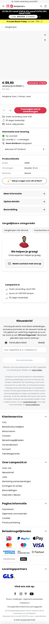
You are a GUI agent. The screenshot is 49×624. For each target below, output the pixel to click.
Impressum (8, 509)
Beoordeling (10, 209)
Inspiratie (7, 494)
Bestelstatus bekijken (13, 426)
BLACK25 (23, 17)
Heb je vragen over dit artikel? (27, 181)
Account (6, 449)
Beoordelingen (9, 490)
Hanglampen (11, 27)
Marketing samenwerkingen (16, 481)
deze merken (37, 370)
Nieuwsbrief (8, 472)
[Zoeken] (41, 6)
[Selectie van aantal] (7, 110)
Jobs (4, 477)
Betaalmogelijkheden (13, 440)
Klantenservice (12, 416)
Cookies (6, 518)
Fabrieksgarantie (11, 453)
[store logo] (17, 6)
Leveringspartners (14, 569)
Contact (6, 435)
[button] (45, 35)
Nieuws (16, 494)
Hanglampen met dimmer (16, 230)
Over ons (6, 468)
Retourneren (8, 431)
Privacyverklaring (11, 522)
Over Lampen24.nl (14, 462)
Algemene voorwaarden (14, 513)
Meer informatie (13, 193)
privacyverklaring (33, 405)
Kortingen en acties (12, 485)
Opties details (11, 201)
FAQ (4, 422)
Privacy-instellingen (14, 599)
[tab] (24, 435)
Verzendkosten (10, 444)
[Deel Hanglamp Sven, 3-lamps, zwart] (45, 40)
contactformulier (29, 402)
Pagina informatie (14, 503)
